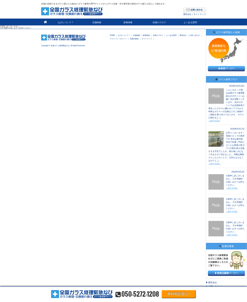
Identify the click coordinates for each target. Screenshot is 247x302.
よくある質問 (190, 22)
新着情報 (128, 22)
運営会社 (187, 14)
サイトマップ (199, 14)
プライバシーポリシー (118, 39)
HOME (112, 35)
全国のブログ (159, 22)
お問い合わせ (194, 35)
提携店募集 (134, 39)
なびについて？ (65, 22)
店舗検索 (96, 22)
